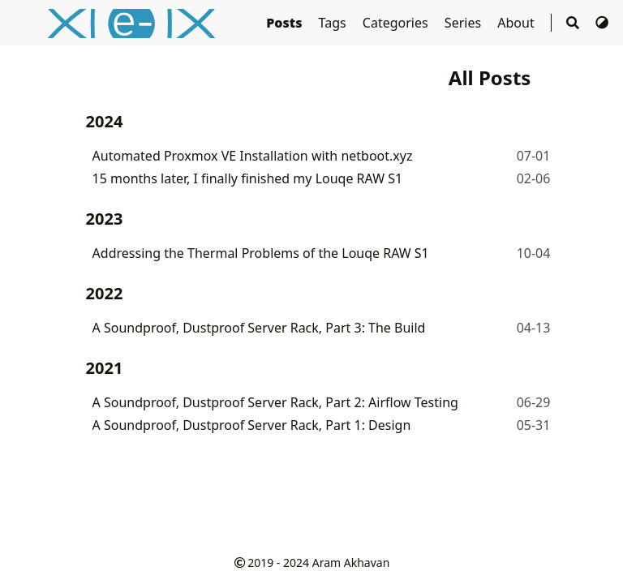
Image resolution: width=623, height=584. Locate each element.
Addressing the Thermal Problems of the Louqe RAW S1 (260, 253)
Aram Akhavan (351, 562)
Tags (334, 23)
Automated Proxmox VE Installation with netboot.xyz (252, 156)
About (517, 23)
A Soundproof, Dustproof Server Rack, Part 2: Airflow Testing (275, 402)
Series (464, 23)
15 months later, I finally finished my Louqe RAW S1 (247, 178)
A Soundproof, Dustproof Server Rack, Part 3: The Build (259, 328)
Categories (397, 23)
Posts (285, 23)
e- (142, 22)
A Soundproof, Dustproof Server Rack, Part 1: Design (251, 425)
